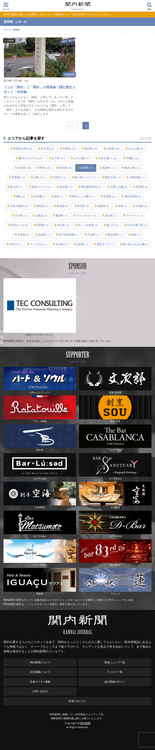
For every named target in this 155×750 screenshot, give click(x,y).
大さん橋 (136, 149)
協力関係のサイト (115, 682)
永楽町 (23, 235)
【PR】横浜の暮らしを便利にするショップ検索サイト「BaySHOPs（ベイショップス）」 (58, 14)
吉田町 (10, 40)
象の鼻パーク (85, 177)
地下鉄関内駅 (68, 235)
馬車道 (18, 177)
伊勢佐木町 (22, 149)
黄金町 (62, 206)
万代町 (21, 215)
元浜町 (93, 235)
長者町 (142, 187)
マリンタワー (86, 215)
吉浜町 (44, 235)
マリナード (134, 215)
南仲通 (66, 187)
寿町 (135, 235)
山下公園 (81, 158)
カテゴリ (6, 6)
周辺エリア (105, 244)
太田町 (113, 149)
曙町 (20, 196)
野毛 (44, 168)
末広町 (63, 225)
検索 (149, 6)
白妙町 (82, 244)
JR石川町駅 (19, 206)
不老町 (141, 206)
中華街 (69, 149)
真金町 (111, 215)
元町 (38, 177)
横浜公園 (132, 168)
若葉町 (109, 196)
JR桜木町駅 (133, 196)
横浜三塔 (113, 177)
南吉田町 (115, 235)
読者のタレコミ (77, 701)
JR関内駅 (137, 177)
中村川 (15, 244)
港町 (58, 196)
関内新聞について (40, 662)
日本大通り (107, 158)
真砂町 (108, 168)
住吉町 (24, 168)
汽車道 (41, 215)
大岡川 (59, 177)
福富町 (103, 206)
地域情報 (69, 74)
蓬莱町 (62, 215)
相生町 (91, 149)
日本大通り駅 (137, 225)
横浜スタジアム (31, 158)
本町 (122, 206)
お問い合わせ (40, 691)
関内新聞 (85, 723)
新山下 (112, 225)
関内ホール (19, 225)
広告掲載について (40, 672)
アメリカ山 (38, 244)
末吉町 (62, 244)
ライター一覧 (114, 672)
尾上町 (16, 187)
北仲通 (39, 196)
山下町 (58, 158)
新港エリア (41, 187)
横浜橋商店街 (91, 187)
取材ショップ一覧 (115, 662)
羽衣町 (83, 206)
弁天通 (47, 149)
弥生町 (42, 206)
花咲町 (42, 225)
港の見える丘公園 (135, 244)
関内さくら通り (83, 196)
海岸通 (65, 168)
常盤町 (132, 158)
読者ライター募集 (40, 682)
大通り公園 (118, 187)
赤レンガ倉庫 (87, 225)
